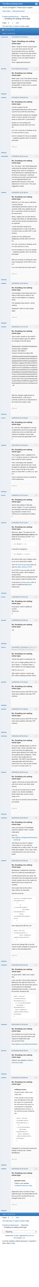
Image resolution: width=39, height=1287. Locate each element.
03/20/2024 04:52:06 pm (20, 818)
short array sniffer (28, 582)
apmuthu (3, 68)
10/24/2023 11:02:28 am (20, 283)
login (10, 26)
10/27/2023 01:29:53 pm (20, 445)
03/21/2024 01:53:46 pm (20, 860)
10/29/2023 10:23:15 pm (20, 495)
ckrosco (3, 647)
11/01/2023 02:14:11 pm (20, 522)
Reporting (24, 16)
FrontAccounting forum (13, 4)
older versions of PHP (24, 567)
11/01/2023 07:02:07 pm (20, 597)
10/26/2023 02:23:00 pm (20, 418)
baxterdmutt (4, 37)
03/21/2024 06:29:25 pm (20, 965)
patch (31, 532)
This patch (25, 507)
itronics (3, 418)
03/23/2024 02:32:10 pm (20, 1169)
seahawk (3, 97)
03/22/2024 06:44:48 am (20, 1050)
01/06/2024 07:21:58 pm (20, 709)
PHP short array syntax (22, 564)
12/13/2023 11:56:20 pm (20, 647)
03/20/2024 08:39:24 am (20, 772)
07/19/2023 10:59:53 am (20, 97)
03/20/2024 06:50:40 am (20, 736)
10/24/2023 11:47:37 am (20, 327)
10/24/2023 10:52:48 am (20, 192)
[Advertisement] (19, 1266)
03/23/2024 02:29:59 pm (20, 1077)
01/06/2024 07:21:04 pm (20, 682)
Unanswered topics (18, 11)
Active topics (6, 11)
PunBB (16, 1235)
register (16, 26)
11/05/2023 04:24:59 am (20, 620)
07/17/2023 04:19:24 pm (20, 69)
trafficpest (4, 736)
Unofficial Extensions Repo (23, 1185)
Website (4, 94)
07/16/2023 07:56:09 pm (20, 37)
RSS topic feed (9, 30)
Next (17, 23)
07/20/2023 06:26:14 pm (20, 156)
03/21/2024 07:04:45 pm (20, 1024)
